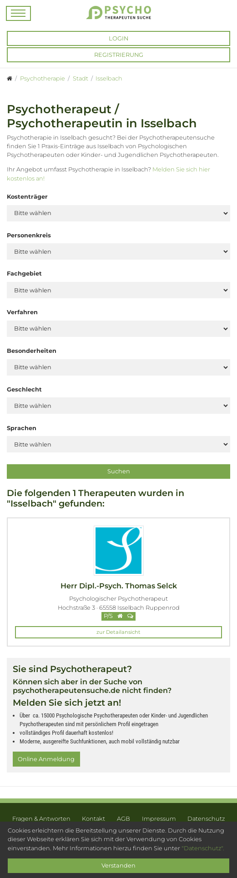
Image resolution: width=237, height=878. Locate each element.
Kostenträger (27, 196)
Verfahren (22, 312)
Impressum (159, 818)
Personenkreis (29, 235)
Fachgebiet (24, 273)
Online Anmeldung (46, 759)
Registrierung (118, 54)
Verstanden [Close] (118, 865)
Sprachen (21, 428)
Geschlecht (24, 389)
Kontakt (93, 818)
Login (118, 38)
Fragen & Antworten (41, 818)
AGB (123, 818)
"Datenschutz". (203, 848)
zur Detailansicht (118, 632)
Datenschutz (206, 818)
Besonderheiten (31, 350)
